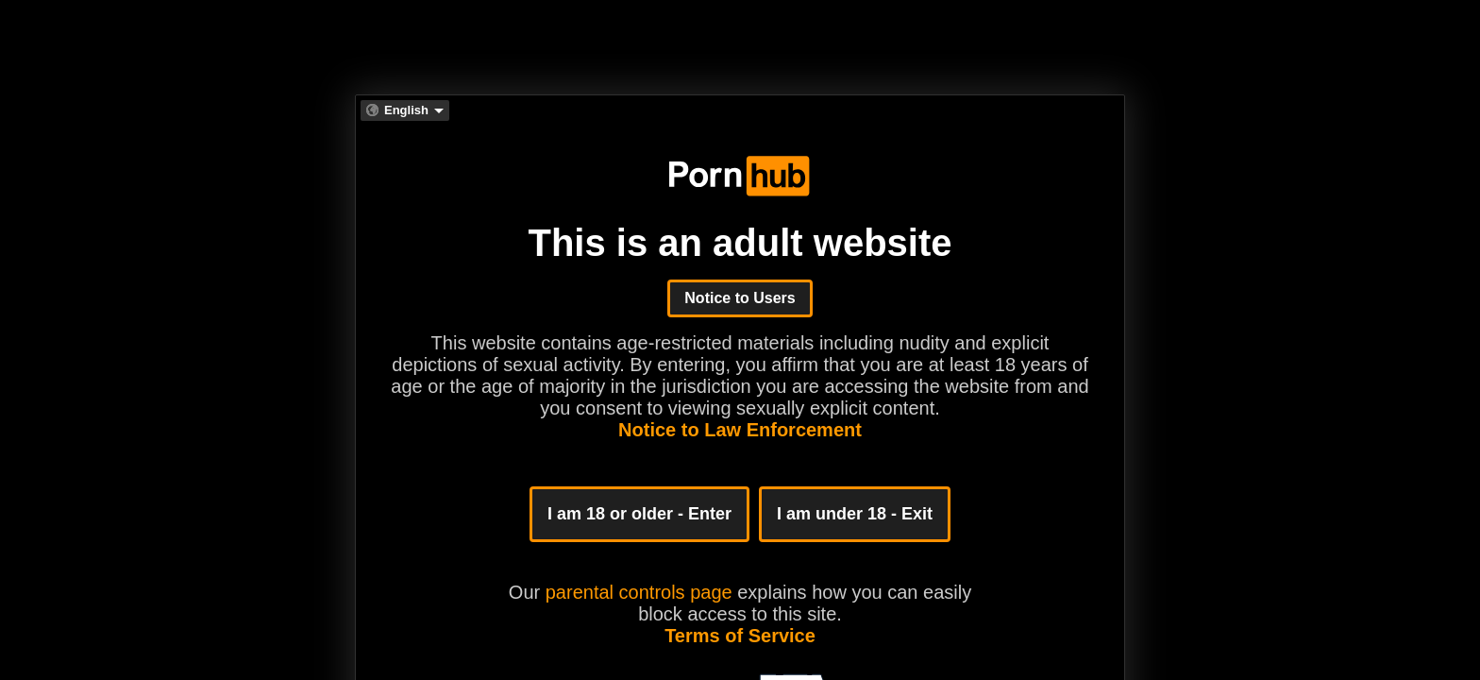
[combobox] (405, 110)
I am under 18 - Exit (855, 513)
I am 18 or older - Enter (639, 513)
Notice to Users (739, 298)
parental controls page (639, 592)
